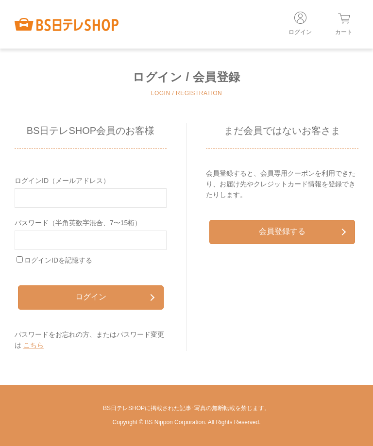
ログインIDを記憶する (58, 260)
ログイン (114, 297)
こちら (33, 345)
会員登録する (302, 231)
